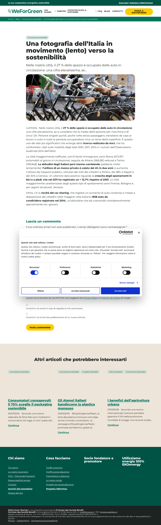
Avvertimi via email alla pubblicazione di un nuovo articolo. (55, 317)
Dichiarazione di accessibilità (44, 521)
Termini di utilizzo (111, 298)
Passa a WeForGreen (139, 11)
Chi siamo (13, 467)
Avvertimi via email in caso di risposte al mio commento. (54, 308)
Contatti (117, 11)
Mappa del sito (15, 493)
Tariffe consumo (54, 467)
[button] (49, 11)
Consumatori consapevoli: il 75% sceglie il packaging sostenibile (30, 404)
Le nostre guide (54, 480)
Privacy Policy (91, 298)
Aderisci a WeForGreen (141, 3)
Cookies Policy (23, 521)
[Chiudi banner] (139, 233)
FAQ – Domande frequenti (21, 476)
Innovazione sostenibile (31, 19)
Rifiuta (40, 291)
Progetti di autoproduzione (60, 484)
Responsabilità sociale (19, 480)
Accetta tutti (120, 291)
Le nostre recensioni (18, 472)
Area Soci (123, 3)
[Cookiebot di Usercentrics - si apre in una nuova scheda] (121, 233)
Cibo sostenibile (115, 372)
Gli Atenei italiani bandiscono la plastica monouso (76, 404)
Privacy (12, 521)
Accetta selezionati (80, 291)
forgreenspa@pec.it (109, 512)
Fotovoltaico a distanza (57, 476)
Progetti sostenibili (90, 372)
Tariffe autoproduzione (57, 472)
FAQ (99, 11)
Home (10, 19)
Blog (107, 11)
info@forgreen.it (87, 512)
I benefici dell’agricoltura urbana (128, 402)
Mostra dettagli (127, 282)
